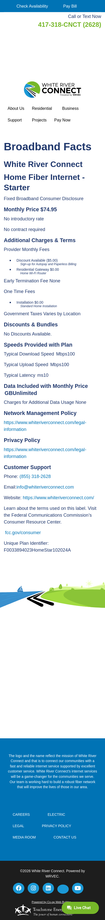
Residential (42, 108)
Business (70, 108)
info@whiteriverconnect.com (45, 487)
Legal (18, 826)
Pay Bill (70, 6)
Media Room (24, 837)
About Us (16, 108)
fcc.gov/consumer (23, 532)
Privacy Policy (56, 826)
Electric (56, 814)
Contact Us (65, 837)
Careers (21, 814)
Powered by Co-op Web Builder (51, 902)
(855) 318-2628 (35, 476)
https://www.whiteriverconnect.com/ (58, 497)
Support (15, 120)
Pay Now (62, 120)
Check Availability (32, 6)
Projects (39, 120)
